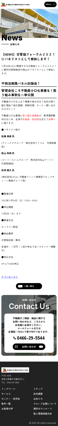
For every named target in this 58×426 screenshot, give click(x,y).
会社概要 (38, 393)
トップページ (8, 388)
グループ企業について (45, 403)
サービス (6, 393)
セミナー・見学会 (10, 398)
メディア (38, 388)
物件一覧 (6, 403)
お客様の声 (7, 408)
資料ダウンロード (42, 408)
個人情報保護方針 (42, 413)
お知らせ (38, 398)
